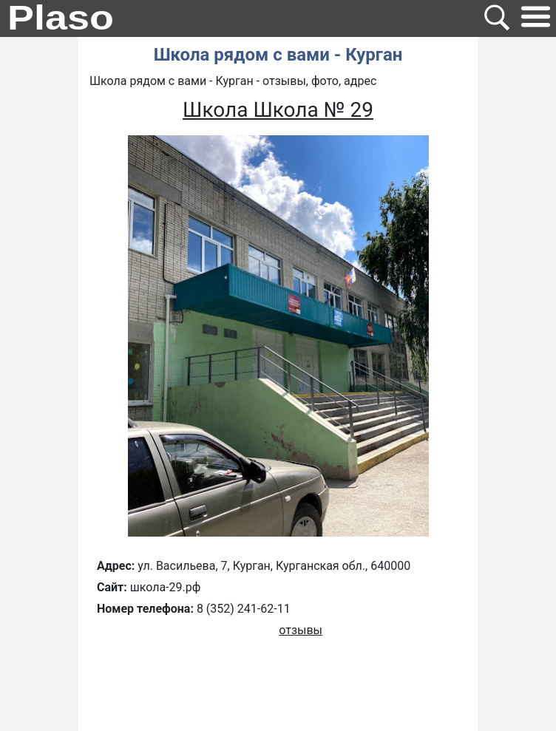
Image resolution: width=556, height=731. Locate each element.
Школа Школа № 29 (278, 110)
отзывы (300, 630)
